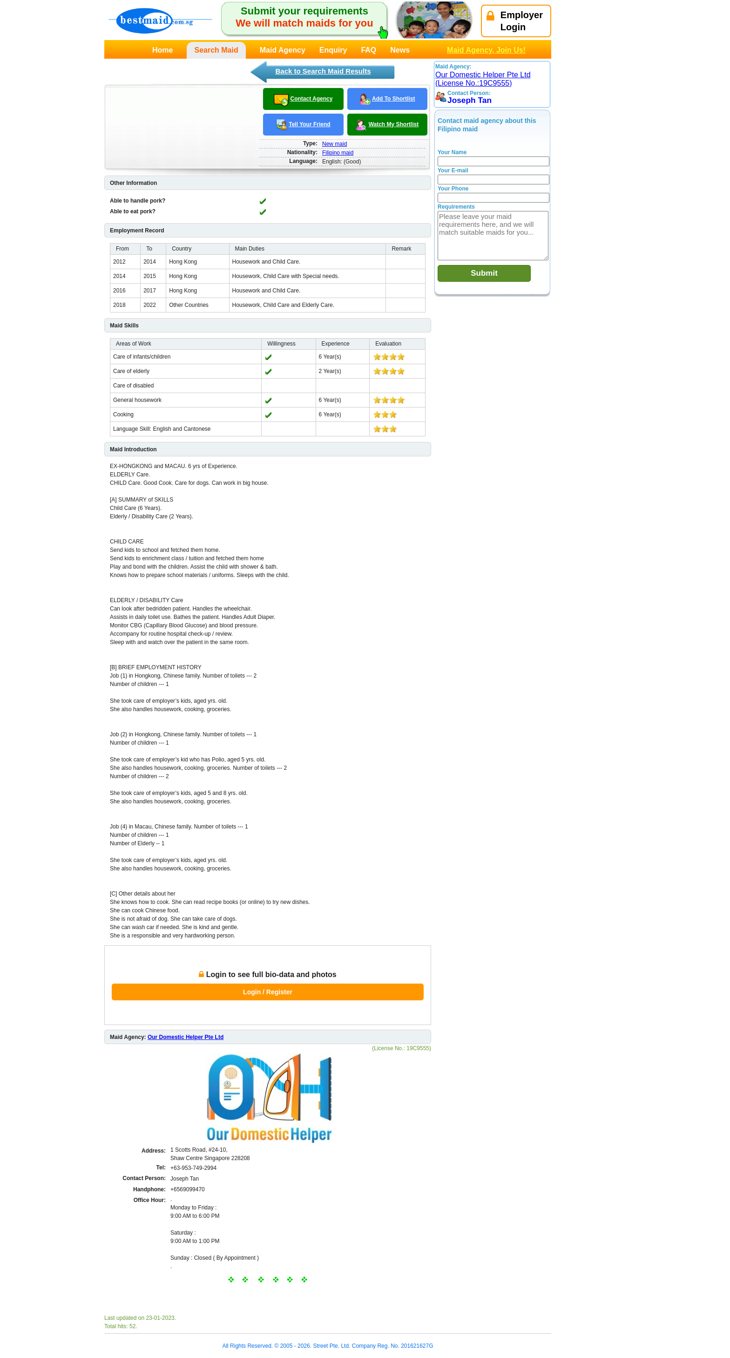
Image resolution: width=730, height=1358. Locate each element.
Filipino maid (337, 152)
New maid (334, 144)
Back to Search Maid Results (323, 71)
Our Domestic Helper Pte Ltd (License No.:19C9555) (483, 79)
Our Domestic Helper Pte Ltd (185, 1037)
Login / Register (267, 992)
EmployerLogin (515, 21)
